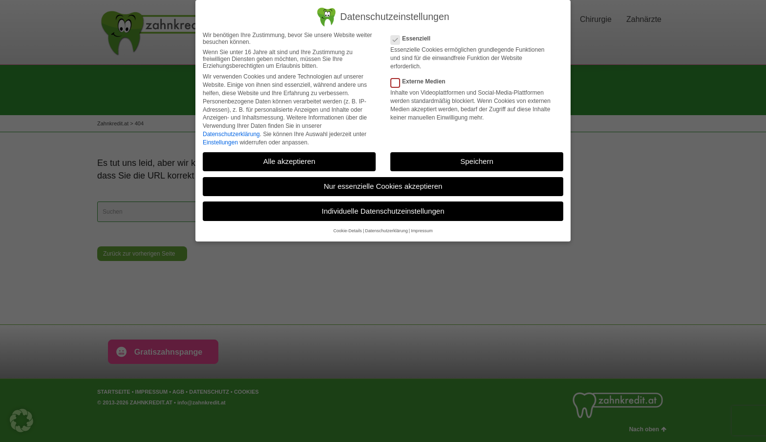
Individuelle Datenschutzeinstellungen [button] (382, 211)
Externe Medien (421, 81)
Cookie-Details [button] (347, 230)
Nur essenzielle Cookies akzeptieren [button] (383, 186)
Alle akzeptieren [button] (289, 161)
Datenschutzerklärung (231, 134)
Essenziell (413, 38)
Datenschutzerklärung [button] (386, 230)
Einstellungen (220, 142)
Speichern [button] (476, 161)
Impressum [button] (422, 230)
